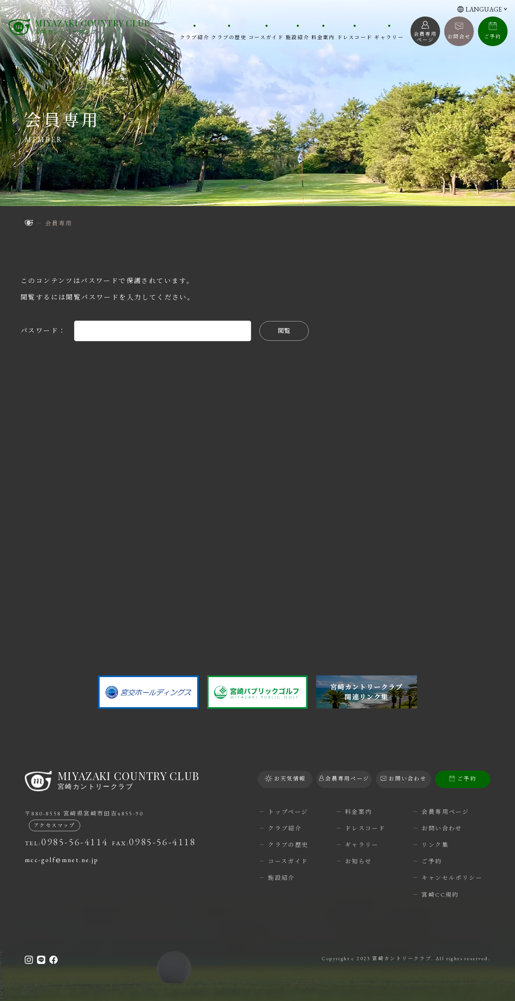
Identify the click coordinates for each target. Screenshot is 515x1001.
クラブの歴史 (228, 37)
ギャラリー (389, 37)
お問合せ (459, 36)
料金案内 (323, 37)
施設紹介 (297, 37)
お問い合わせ (442, 828)
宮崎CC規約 (440, 894)
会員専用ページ (445, 812)
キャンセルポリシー (452, 877)
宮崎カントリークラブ (92, 27)
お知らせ (358, 861)
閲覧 (284, 331)
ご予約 (492, 36)
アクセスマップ (54, 825)
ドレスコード (354, 37)
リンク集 (435, 845)
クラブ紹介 (193, 37)
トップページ (288, 812)
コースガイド (265, 37)
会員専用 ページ (425, 37)
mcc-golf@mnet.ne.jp (62, 860)
